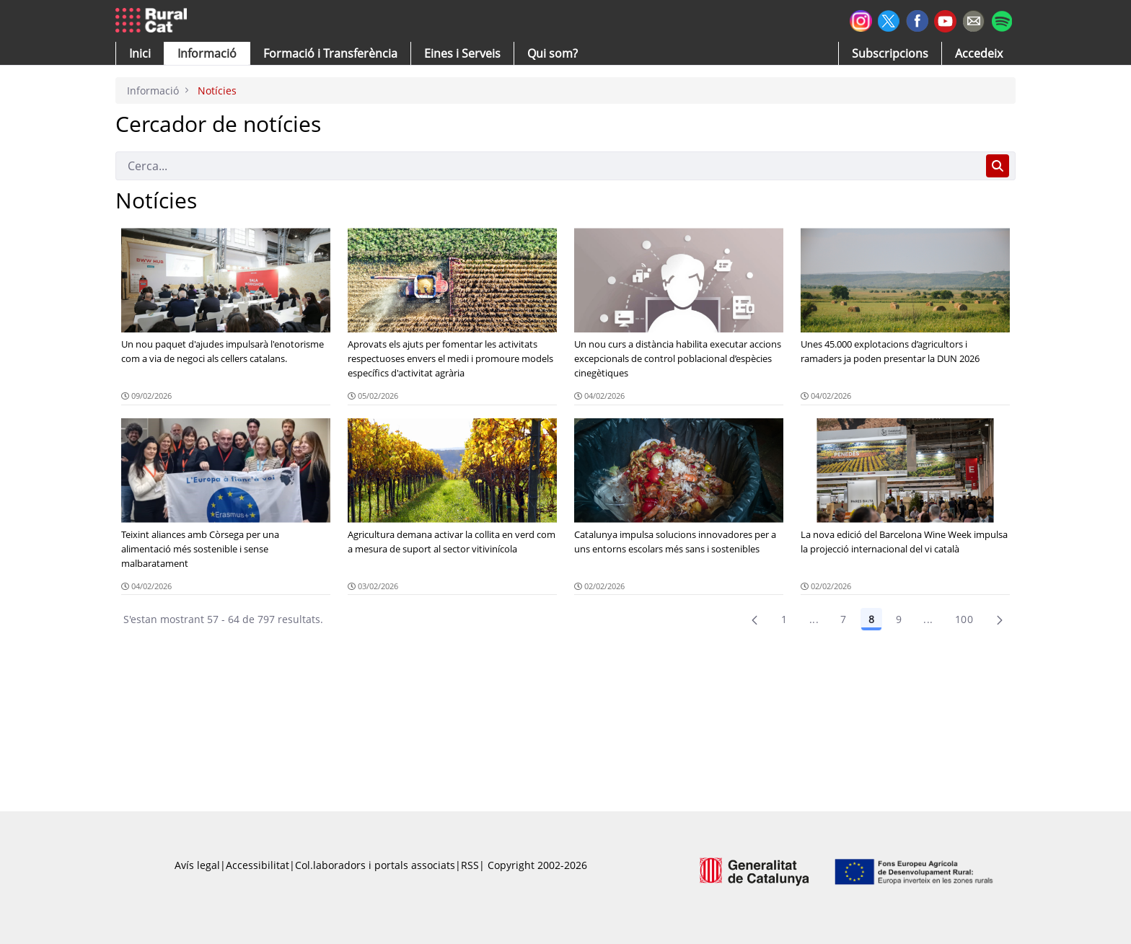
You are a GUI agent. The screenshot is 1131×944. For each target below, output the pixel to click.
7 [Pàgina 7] (843, 619)
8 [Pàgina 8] (871, 619)
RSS (470, 865)
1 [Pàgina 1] (784, 619)
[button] (140, 53)
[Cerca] (547, 165)
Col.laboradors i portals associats (375, 865)
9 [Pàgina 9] (899, 619)
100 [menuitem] (964, 619)
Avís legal (197, 865)
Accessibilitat (257, 865)
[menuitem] (330, 53)
